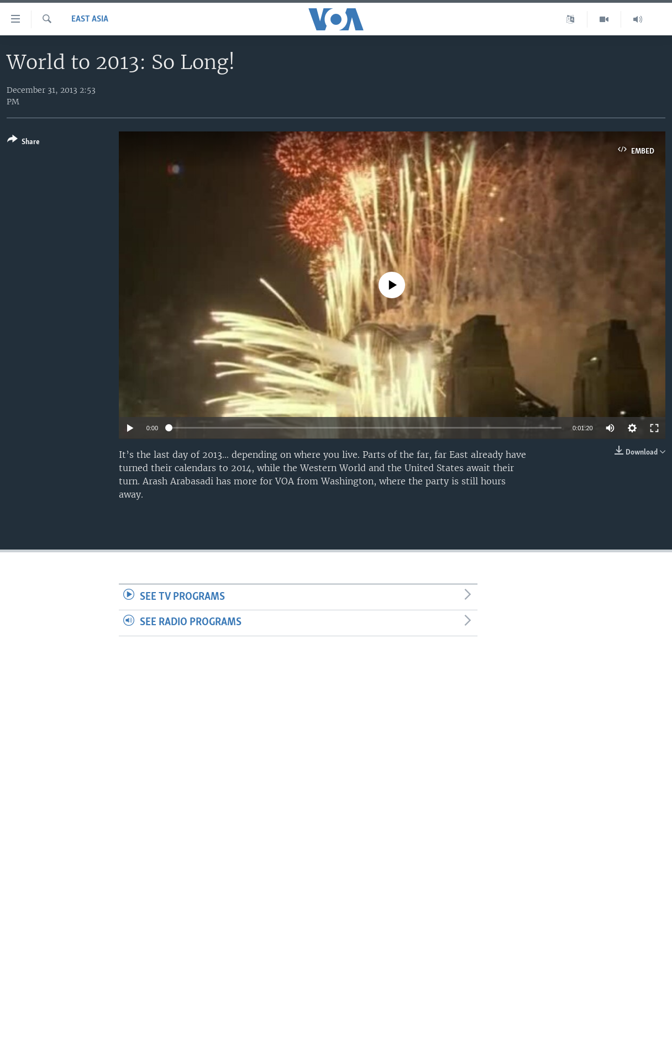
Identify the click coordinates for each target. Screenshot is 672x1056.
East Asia (89, 19)
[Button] (23, 142)
